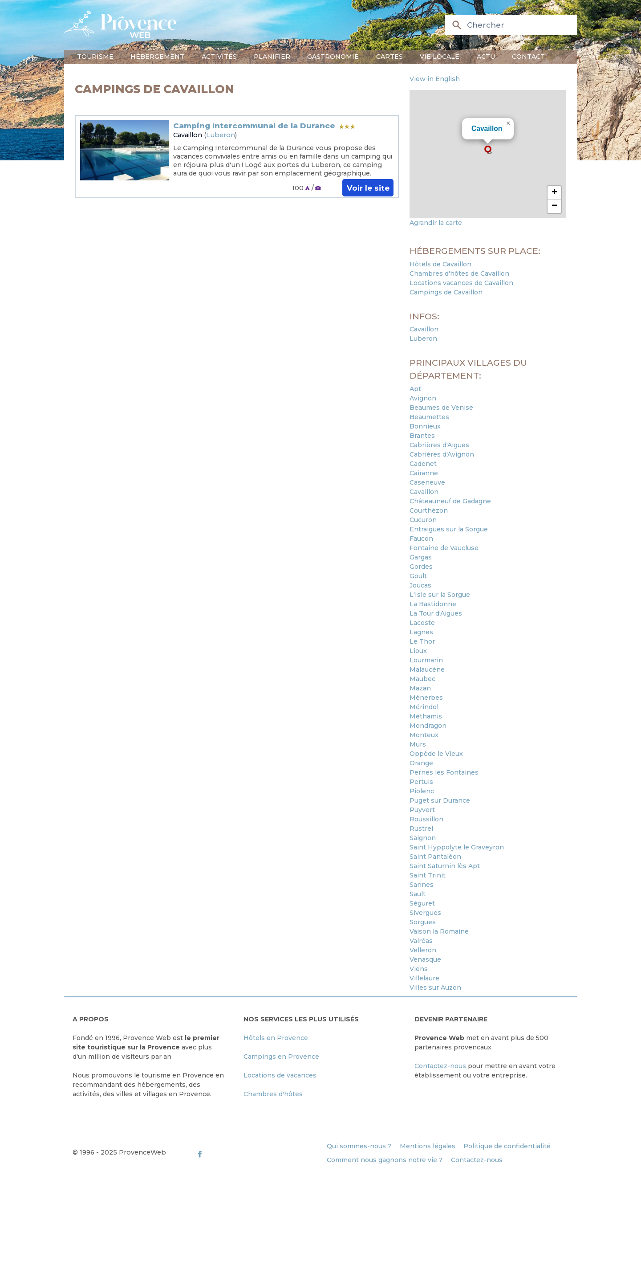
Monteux (424, 735)
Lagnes (421, 632)
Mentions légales (427, 1146)
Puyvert (422, 810)
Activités (219, 57)
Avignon (423, 398)
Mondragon (428, 726)
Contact (528, 57)
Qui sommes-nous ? (359, 1146)
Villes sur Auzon (435, 987)
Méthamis (426, 716)
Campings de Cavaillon (446, 292)
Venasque (425, 959)
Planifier (272, 57)
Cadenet (423, 464)
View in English (435, 79)
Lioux (418, 651)
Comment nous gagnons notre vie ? (384, 1160)
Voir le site (368, 187)
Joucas (420, 585)
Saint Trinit (428, 875)
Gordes (421, 567)
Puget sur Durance (440, 800)
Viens (419, 969)
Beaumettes (429, 417)
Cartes (389, 57)
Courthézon (429, 510)
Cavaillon (187, 135)
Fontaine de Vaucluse (444, 548)
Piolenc (422, 791)
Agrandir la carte (436, 223)
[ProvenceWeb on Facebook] (257, 1154)
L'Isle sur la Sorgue (440, 595)
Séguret (422, 903)
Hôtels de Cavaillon (440, 264)
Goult (418, 576)
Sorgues (423, 922)
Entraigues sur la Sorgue (449, 529)
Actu (486, 57)
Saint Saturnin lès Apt (445, 866)
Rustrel (421, 828)
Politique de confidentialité (507, 1146)
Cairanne (424, 473)
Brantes (422, 436)
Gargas (421, 557)
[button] (487, 149)
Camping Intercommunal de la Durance (254, 125)
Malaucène (427, 669)
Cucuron (423, 520)
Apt (415, 389)
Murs (418, 744)
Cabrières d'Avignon (442, 454)
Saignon (423, 838)
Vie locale (439, 57)
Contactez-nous (440, 1066)
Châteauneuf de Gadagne (450, 501)
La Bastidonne (433, 604)
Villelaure (424, 978)
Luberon (220, 135)
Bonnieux (425, 426)
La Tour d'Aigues (436, 613)
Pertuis (421, 782)
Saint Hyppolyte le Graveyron (457, 847)
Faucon (421, 539)
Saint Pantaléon (435, 857)
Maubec (422, 679)
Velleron (423, 950)
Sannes (422, 885)
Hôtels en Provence (275, 1038)
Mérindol (424, 707)
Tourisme (95, 57)
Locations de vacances (279, 1075)
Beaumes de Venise (441, 408)
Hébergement (157, 57)
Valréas (421, 941)
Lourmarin (426, 660)
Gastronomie (333, 57)
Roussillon (426, 819)
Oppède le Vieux (436, 754)
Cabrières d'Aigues (439, 445)
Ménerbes (426, 698)
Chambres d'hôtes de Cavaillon (459, 273)
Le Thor (422, 641)
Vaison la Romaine (439, 931)
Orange (421, 763)
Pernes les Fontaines (444, 772)
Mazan (420, 688)
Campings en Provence (281, 1057)
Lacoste (422, 623)
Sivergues (425, 913)
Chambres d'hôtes (273, 1094)
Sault (418, 894)
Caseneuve (427, 482)
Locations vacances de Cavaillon (461, 283)
